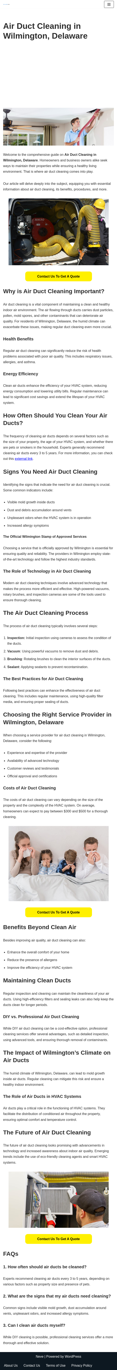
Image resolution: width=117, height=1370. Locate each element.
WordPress (73, 1356)
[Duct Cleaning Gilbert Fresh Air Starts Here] (7, 4)
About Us (11, 1365)
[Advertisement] (58, 76)
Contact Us (32, 1365)
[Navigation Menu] (109, 4)
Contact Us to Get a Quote (58, 276)
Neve (39, 1356)
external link (24, 458)
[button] (58, 276)
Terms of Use (55, 1365)
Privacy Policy (81, 1365)
